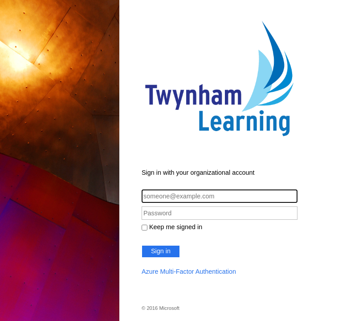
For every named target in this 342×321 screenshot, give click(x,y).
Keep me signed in (175, 226)
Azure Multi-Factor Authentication (189, 271)
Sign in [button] (161, 251)
